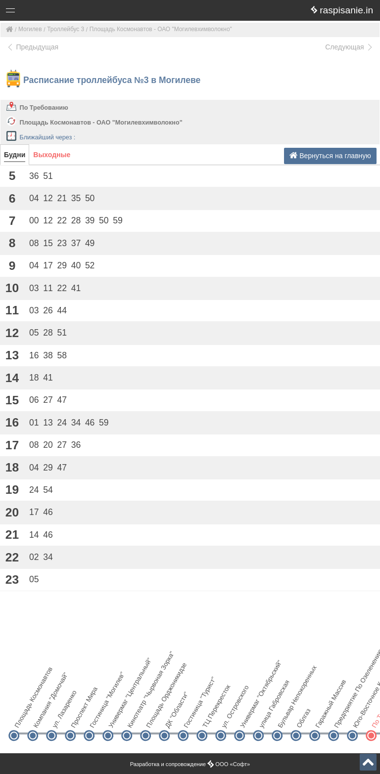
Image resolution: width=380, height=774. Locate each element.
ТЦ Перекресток (210, 718)
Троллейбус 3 (65, 29)
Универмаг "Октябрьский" (247, 718)
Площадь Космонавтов (22, 718)
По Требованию (44, 107)
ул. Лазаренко (59, 718)
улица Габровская (266, 718)
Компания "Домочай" (41, 718)
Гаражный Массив (323, 718)
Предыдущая (32, 47)
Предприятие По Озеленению (341, 718)
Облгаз (303, 718)
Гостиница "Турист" (191, 718)
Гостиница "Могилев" (97, 718)
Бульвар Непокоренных (285, 718)
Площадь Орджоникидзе (153, 718)
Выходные (51, 155)
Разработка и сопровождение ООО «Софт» (190, 764)
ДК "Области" (172, 718)
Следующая (349, 47)
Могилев (30, 29)
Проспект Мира (78, 718)
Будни (14, 155)
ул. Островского (229, 718)
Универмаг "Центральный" (116, 718)
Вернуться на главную (330, 155)
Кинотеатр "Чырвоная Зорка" (135, 718)
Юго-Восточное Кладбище (360, 718)
